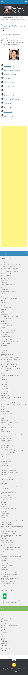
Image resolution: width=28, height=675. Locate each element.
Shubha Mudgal (4, 529)
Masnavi (3, 629)
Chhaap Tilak (7, 107)
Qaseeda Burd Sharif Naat (7, 479)
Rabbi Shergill (4, 483)
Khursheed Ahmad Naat (6, 417)
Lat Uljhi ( (6, 78)
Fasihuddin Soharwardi (6, 372)
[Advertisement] (14, 186)
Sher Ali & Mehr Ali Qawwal (7, 528)
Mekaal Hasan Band (5, 431)
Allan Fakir (3, 300)
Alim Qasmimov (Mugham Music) (9, 296)
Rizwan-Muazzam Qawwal (7, 494)
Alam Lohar (3, 293)
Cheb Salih (3, 352)
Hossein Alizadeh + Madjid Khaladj (9, 390)
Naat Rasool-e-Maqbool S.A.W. (9, 625)
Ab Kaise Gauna (7, 66)
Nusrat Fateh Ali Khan (6, 460)
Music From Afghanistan (6, 449)
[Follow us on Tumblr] (24, 253)
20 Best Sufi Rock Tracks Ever (8, 266)
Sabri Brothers (4, 631)
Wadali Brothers (5, 569)
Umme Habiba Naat (5, 562)
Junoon (2, 409)
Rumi (2, 616)
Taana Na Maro (7, 95)
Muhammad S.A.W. (5, 632)
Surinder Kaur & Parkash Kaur (8, 544)
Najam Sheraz (4, 456)
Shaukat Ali (3, 512)
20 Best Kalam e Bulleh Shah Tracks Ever (10, 264)
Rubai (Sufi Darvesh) (8, 87)
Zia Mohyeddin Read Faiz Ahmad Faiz (9, 578)
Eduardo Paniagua (5, 356)
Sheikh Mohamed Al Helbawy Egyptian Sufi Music (12, 526)
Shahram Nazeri (5, 515)
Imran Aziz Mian (5, 395)
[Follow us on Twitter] (26, 253)
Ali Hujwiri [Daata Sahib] (6, 649)
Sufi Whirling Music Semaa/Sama (8, 540)
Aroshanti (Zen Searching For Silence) (9, 316)
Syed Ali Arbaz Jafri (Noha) (7, 546)
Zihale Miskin (7, 116)
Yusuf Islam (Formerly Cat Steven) (9, 574)
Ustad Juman (4, 567)
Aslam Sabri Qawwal (5, 323)
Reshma (3, 490)
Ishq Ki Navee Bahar (8, 74)
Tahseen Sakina (4, 551)
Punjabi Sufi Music (5, 645)
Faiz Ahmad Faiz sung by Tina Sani (9, 363)
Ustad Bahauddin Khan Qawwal (8, 563)
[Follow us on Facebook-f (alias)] (22, 253)
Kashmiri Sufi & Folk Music (7, 411)
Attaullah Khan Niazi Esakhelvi (8, 329)
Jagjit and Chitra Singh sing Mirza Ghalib (10, 402)
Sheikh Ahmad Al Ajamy (6, 522)
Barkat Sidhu (4, 345)
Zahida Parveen (4, 576)
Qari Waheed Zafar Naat (6, 477)
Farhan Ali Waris (5, 370)
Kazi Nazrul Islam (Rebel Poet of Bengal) (10, 415)
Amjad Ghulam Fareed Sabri (7, 305)
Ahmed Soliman (5, 288)
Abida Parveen (4, 282)
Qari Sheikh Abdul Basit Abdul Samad (9, 472)
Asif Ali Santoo (4, 322)
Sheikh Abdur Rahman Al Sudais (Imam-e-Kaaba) (12, 520)
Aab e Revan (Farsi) (5, 277)
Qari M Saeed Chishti (6, 474)
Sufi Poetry (3, 650)
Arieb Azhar (3, 309)
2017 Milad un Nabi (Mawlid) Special (9, 268)
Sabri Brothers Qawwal (6, 497)
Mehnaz (3, 429)
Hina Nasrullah (4, 386)
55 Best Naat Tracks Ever (7, 262)
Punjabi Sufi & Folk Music (7, 469)
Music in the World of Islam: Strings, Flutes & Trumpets (14, 451)
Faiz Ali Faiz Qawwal (5, 361)
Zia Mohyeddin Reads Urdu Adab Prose (10, 580)
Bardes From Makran (6, 343)
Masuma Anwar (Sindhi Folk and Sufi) (9, 422)
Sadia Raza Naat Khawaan (7, 499)
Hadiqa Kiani (4, 377)
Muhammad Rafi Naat (6, 442)
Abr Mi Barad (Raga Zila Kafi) (10, 99)
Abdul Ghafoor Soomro (6, 279)
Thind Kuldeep (4, 558)
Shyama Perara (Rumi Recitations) (9, 531)
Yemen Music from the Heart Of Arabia (10, 572)
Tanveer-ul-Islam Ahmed (7, 555)
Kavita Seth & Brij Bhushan (7, 413)
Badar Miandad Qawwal (6, 336)
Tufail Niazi (3, 560)
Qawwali (3, 623)
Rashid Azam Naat (5, 488)
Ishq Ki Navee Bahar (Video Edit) (11, 70)
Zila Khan (3, 585)
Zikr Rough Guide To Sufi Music (8, 583)
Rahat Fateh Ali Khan (6, 485)
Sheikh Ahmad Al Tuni (6, 524)
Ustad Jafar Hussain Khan (7, 565)
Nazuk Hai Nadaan (8, 82)
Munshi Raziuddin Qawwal (7, 445)
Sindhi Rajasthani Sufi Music (7, 537)
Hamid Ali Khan (4, 381)
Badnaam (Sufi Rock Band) (7, 338)
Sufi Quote (3, 636)
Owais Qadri (4, 463)
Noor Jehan (3, 458)
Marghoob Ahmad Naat (6, 427)
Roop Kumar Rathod (5, 495)
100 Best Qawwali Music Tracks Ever (9, 261)
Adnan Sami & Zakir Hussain (7, 284)
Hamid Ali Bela (4, 379)
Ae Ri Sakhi (6, 103)
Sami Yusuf (3, 504)
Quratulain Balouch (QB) (6, 481)
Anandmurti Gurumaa (6, 307)
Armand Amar (4, 314)
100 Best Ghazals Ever (6, 275)
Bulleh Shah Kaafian (5, 347)
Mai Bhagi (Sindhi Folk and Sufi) (8, 420)
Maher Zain (3, 418)
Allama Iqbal (4, 620)
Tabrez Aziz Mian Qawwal (7, 549)
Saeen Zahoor (4, 503)
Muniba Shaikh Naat (5, 443)
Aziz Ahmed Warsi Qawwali (7, 332)
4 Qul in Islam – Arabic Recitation (8, 270)
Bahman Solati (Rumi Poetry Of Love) (9, 341)
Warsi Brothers (4, 571)
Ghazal (2, 634)
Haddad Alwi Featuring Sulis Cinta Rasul (10, 375)
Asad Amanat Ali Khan (6, 318)
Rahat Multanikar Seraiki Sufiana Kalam (10, 486)
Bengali (3, 640)
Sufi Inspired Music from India (8, 533)
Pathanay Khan (4, 465)
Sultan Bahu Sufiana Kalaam (7, 542)
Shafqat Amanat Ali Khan (6, 510)
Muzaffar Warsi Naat (6, 454)
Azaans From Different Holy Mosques (10, 331)
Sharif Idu (3, 517)
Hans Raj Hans (4, 384)
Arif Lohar (3, 311)
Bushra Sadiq (4, 348)
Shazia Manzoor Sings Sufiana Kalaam (10, 519)
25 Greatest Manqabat (6, 273)
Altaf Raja (3, 302)
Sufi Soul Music (4, 538)
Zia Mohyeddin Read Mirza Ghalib (9, 581)
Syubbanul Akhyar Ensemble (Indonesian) (10, 547)
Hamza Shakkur (4, 382)
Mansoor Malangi (5, 424)
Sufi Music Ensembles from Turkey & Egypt (11, 535)
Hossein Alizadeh (5, 388)
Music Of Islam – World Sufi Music (9, 452)
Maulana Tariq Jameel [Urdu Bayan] (9, 426)
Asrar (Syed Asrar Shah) (6, 325)
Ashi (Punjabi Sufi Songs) (7, 320)
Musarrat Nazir (4, 447)
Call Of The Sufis (5, 350)
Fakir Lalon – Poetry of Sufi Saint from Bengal (11, 365)
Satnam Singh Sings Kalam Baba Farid (9, 508)
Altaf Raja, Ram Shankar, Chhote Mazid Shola (11, 304)
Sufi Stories (4, 622)
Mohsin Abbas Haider (6, 438)
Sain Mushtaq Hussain (6, 501)
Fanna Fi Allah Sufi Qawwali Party (8, 366)
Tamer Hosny (4, 553)
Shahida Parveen (5, 513)
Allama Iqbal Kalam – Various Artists (9, 298)
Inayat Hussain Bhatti (6, 399)
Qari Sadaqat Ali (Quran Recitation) (9, 470)
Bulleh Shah (4, 638)
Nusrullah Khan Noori (6, 461)
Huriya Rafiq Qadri (5, 391)
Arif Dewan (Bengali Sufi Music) (8, 313)
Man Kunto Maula (8, 112)
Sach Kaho (6, 91)
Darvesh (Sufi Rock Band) (7, 354)
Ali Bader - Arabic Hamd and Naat (8, 291)
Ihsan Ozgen (4, 393)
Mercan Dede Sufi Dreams (7, 433)
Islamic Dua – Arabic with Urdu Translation (11, 397)
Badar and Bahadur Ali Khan (7, 339)
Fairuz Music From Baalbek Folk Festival (10, 359)
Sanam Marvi (4, 506)
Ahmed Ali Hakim (5, 286)
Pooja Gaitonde (4, 467)
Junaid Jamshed (4, 408)
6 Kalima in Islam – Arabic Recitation (9, 271)
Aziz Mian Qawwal (5, 334)
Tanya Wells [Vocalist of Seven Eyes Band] (11, 556)
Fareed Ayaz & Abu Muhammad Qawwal (10, 368)
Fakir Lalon (3, 647)
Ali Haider (3, 295)
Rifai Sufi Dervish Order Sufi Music (9, 492)
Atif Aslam (3, 327)
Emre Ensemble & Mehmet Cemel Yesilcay (11, 357)
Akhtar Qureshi (4, 289)
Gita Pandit (3, 374)
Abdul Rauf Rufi (4, 280)
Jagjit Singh (3, 400)
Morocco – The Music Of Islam (8, 440)
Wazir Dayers (4, 643)
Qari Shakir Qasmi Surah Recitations (9, 476)
